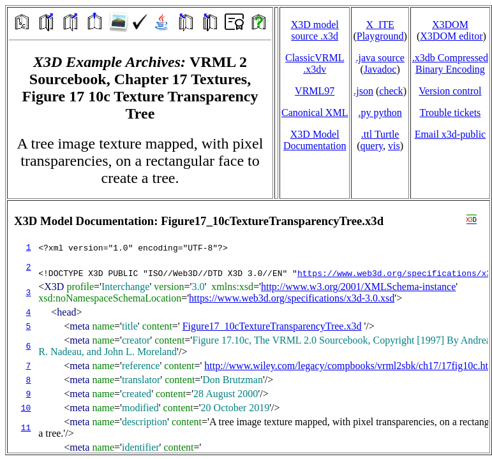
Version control (450, 90)
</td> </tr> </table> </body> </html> (248, 326)
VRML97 (314, 90)
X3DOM (450, 24)
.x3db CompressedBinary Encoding (450, 63)
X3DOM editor (451, 36)
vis (394, 145)
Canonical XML (314, 112)
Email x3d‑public (450, 134)
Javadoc (380, 69)
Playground (380, 36)
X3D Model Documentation (315, 140)
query (372, 145)
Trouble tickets (450, 112)
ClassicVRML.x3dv (314, 63)
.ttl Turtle (380, 134)
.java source (379, 57)
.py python (379, 112)
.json (363, 90)
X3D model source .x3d (315, 30)
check (391, 90)
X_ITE (380, 24)
